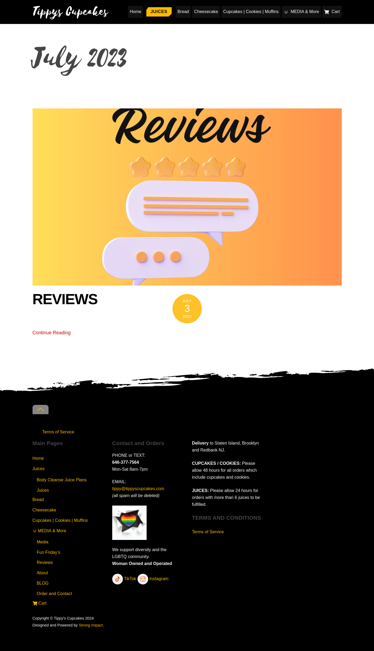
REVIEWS (65, 299)
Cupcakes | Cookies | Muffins (251, 11)
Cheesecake (206, 11)
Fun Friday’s (48, 552)
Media (43, 541)
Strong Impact (91, 625)
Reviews (45, 562)
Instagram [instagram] (153, 578)
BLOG (43, 583)
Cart (332, 11)
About (42, 572)
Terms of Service (58, 431)
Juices (159, 11)
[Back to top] (41, 409)
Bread (183, 11)
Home (135, 11)
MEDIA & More (301, 11)
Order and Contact (54, 593)
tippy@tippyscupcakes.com (138, 488)
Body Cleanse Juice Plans (62, 479)
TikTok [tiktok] (124, 578)
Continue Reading (52, 332)
